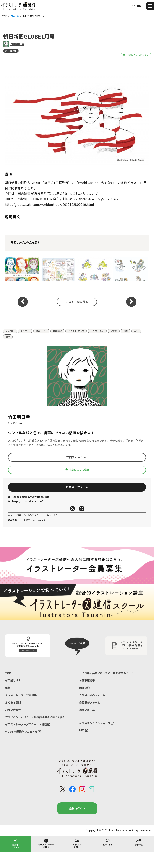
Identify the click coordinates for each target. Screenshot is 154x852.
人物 (125, 331)
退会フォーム (87, 710)
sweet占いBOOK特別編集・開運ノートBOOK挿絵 (94, 269)
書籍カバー (41, 331)
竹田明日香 (17, 44)
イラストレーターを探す (46, 843)
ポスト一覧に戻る (77, 302)
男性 (8, 336)
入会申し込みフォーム (92, 695)
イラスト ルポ (97, 331)
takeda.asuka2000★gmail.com (29, 496)
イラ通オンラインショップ (96, 723)
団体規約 (84, 688)
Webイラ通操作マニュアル (23, 731)
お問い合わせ (13, 710)
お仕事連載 (10, 50)
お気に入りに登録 (77, 469)
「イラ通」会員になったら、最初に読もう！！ (106, 673)
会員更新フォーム (89, 702)
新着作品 (139, 842)
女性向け (25, 331)
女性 (136, 331)
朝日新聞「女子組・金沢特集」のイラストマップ (57, 269)
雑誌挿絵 (57, 331)
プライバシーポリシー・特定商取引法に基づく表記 (35, 717)
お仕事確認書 (87, 680)
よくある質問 (13, 702)
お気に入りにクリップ (136, 54)
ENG (138, 6)
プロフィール (76, 457)
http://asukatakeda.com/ (25, 501)
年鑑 (7, 688)
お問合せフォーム (77, 487)
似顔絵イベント (22, 268)
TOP (8, 673)
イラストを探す (77, 843)
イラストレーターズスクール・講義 (27, 724)
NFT (83, 730)
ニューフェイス (108, 842)
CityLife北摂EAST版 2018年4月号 (130, 268)
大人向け (10, 331)
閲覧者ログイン (15, 843)
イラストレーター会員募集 (21, 695)
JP (131, 6)
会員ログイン (77, 808)
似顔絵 (113, 331)
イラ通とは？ (13, 680)
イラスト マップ (76, 331)
